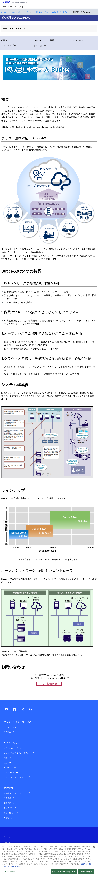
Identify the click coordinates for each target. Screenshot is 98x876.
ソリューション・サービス (19, 12)
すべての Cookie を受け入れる (63, 873)
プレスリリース (10, 808)
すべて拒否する (86, 873)
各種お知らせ (9, 813)
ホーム (3, 12)
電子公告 (7, 837)
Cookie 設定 (10, 873)
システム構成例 (74, 40)
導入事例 (7, 732)
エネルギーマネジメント (60, 12)
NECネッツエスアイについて (15, 793)
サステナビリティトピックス (15, 777)
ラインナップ (7, 45)
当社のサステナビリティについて (17, 753)
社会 (5, 763)
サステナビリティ (11, 748)
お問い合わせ (40, 45)
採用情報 (7, 798)
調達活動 (7, 803)
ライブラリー (9, 772)
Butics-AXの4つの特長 (44, 40)
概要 (3, 40)
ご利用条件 (7, 842)
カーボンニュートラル (40, 12)
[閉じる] (94, 848)
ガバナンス (8, 768)
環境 (5, 758)
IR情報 (6, 818)
